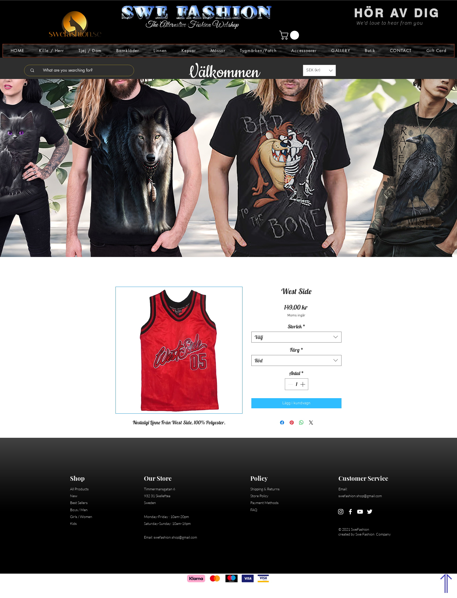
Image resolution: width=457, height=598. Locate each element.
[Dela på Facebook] (282, 422)
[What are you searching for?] (82, 70)
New (73, 496)
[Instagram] (340, 511)
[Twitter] (369, 511)
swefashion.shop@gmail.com (175, 537)
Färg (296, 350)
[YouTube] (360, 511)
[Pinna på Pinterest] (292, 422)
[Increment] (303, 384)
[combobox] (296, 337)
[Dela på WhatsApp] (301, 422)
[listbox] (319, 70)
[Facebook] (350, 511)
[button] (290, 35)
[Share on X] (311, 422)
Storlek (296, 326)
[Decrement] (290, 384)
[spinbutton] (296, 384)
